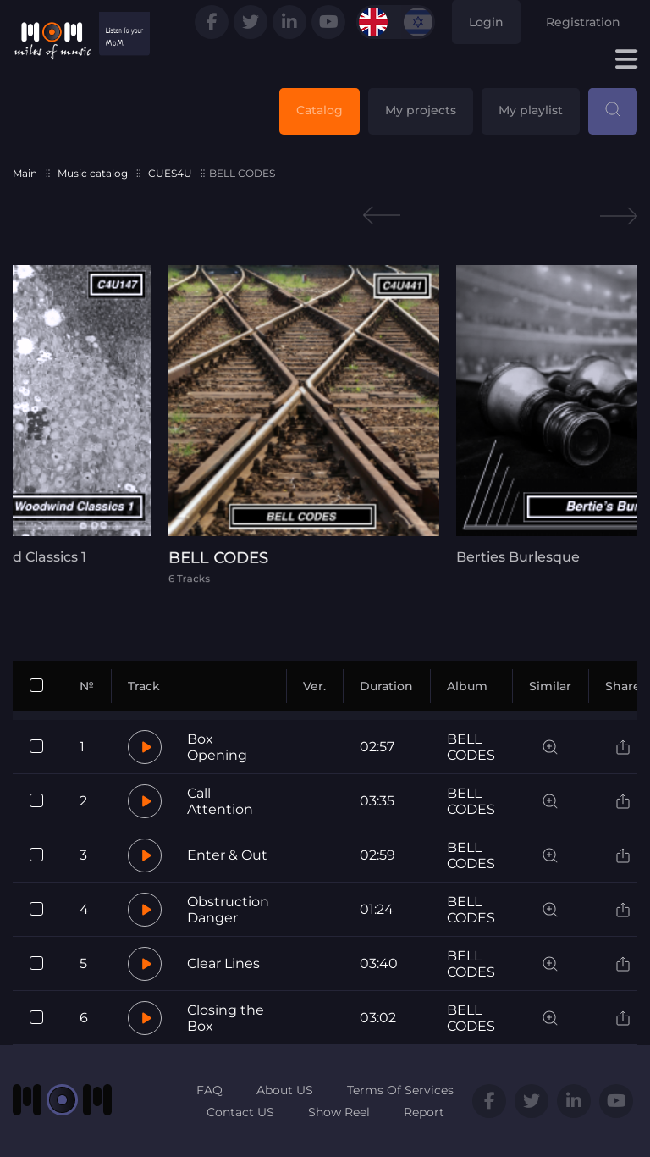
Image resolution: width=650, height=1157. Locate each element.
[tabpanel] (325, 424)
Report (424, 1112)
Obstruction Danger (228, 910)
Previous (381, 215)
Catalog (319, 110)
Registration (583, 22)
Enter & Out (227, 855)
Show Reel (339, 1112)
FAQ (209, 1090)
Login (486, 22)
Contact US (240, 1112)
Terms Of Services (400, 1090)
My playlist (531, 110)
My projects (420, 110)
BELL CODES (471, 747)
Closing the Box (225, 1018)
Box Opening (217, 747)
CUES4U (170, 173)
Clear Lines (223, 963)
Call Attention (220, 801)
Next (618, 215)
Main (25, 173)
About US (284, 1090)
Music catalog (93, 173)
